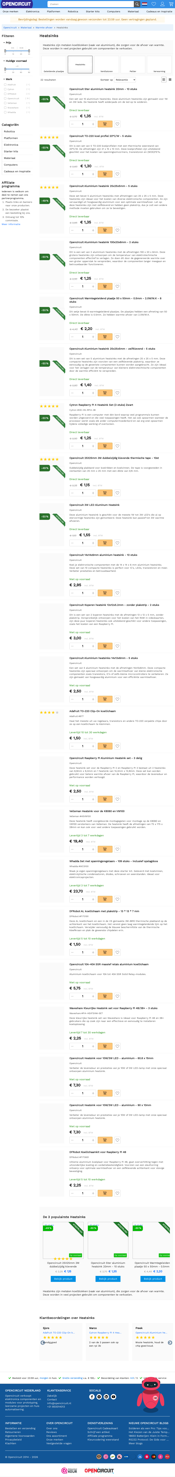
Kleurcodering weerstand (103, 1439)
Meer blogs (136, 1443)
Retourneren (13, 1432)
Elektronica (32, 11)
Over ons (51, 1428)
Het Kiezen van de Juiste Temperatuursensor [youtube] (149, 1432)
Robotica (73, 11)
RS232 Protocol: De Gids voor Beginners (149, 1439)
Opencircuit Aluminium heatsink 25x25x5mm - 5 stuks (152, 1332)
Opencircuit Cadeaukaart (103, 1428)
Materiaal (133, 11)
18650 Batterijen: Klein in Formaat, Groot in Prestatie (149, 1435)
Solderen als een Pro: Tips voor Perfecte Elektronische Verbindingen (149, 1428)
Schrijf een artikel (99, 1432)
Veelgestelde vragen (59, 1443)
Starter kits (92, 11)
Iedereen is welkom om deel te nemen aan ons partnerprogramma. (15, 195)
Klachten (10, 1443)
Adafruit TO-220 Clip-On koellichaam (59, 1332)
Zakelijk (52, 1395)
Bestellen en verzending (20, 1428)
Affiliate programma (100, 1435)
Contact (52, 1399)
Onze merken (10, 11)
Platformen (53, 11)
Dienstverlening (100, 1423)
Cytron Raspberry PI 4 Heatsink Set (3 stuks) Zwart (105, 1332)
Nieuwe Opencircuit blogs (148, 1423)
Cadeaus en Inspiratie (159, 11)
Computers (113, 11)
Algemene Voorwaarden (20, 1435)
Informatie (13, 1423)
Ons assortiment (56, 1435)
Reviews (51, 1432)
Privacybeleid (13, 1439)
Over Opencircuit (59, 1423)
